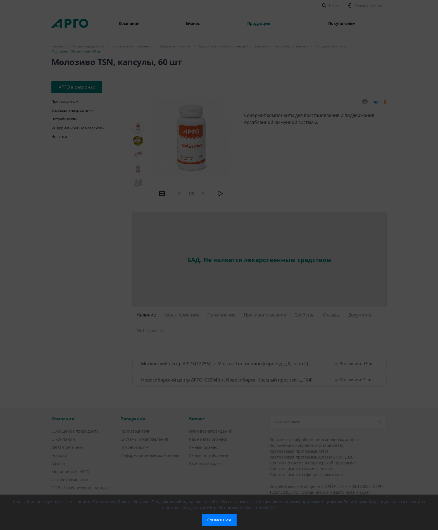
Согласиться (219, 519)
